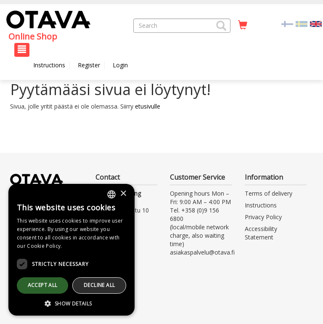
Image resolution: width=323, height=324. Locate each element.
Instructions (49, 65)
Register (89, 65)
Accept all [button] (43, 285)
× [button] (123, 194)
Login (120, 65)
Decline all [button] (99, 285)
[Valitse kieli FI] (287, 23)
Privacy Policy (263, 217)
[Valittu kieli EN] (316, 23)
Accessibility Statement (261, 233)
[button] (221, 26)
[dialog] (71, 250)
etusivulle (147, 106)
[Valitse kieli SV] (301, 23)
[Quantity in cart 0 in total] (243, 25)
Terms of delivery (268, 193)
